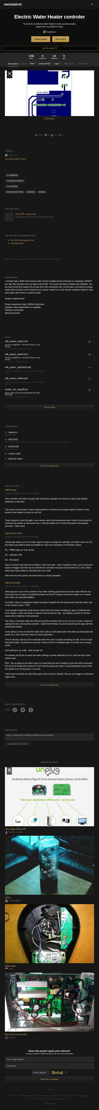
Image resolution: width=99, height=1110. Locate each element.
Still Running (10, 490)
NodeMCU (31, 192)
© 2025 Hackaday (49, 1104)
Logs (57, 63)
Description (13, 64)
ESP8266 (42, 192)
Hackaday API (84, 1096)
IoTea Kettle (10, 966)
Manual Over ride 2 (13, 533)
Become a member (32, 1054)
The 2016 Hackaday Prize (9, 74)
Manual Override (12, 582)
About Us (12, 1096)
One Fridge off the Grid (15, 829)
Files (33, 63)
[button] (92, 4)
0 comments (34, 493)
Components (45, 63)
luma (9, 969)
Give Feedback (43, 1096)
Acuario (10, 1037)
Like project (60, 39)
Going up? (49, 1089)
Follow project (40, 39)
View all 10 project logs (49, 685)
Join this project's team (15, 159)
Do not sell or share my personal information (49, 1099)
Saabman (49, 32)
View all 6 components (49, 466)
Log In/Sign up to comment (18, 744)
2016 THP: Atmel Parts (25, 214)
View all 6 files (49, 407)
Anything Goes (17, 243)
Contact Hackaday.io (27, 1096)
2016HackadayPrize (14, 192)
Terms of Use (57, 1096)
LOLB (7, 897)
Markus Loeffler (14, 832)
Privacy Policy (70, 1096)
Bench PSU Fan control (15, 1034)
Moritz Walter (13, 900)
